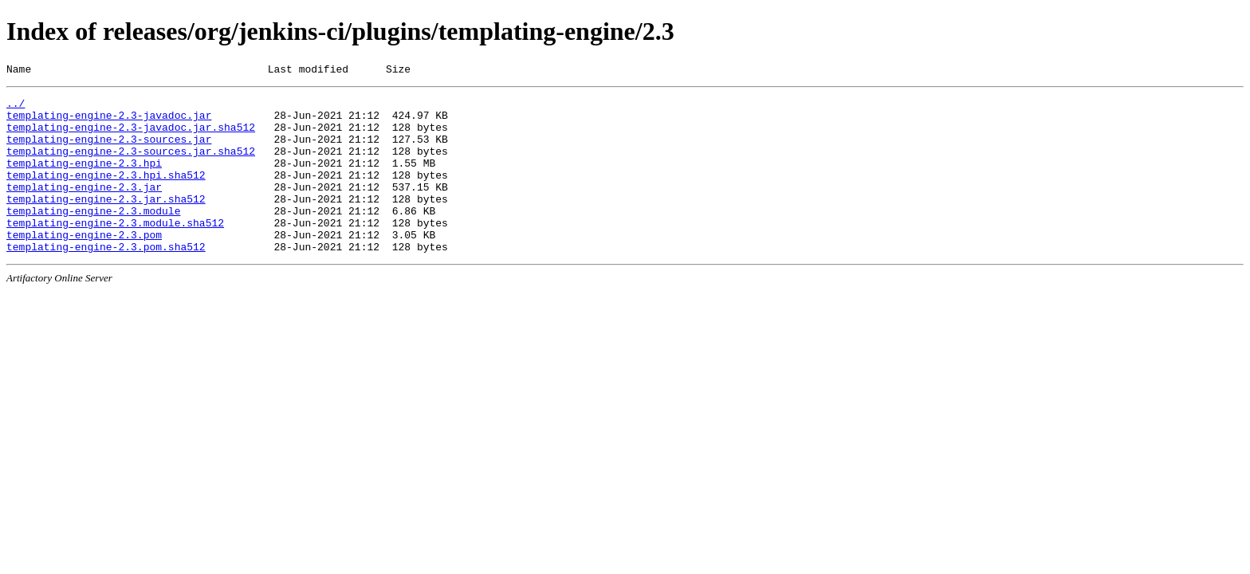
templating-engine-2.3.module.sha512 (115, 251)
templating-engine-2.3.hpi (84, 179)
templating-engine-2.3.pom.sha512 (106, 280)
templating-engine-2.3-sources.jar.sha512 (130, 165)
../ (15, 107)
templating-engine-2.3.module (93, 237)
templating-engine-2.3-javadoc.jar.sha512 (130, 136)
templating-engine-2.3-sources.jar (108, 151)
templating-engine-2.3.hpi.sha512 (106, 194)
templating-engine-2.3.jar (84, 208)
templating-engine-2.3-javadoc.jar (108, 122)
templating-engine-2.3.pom (84, 265)
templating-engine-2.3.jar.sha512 (106, 222)
